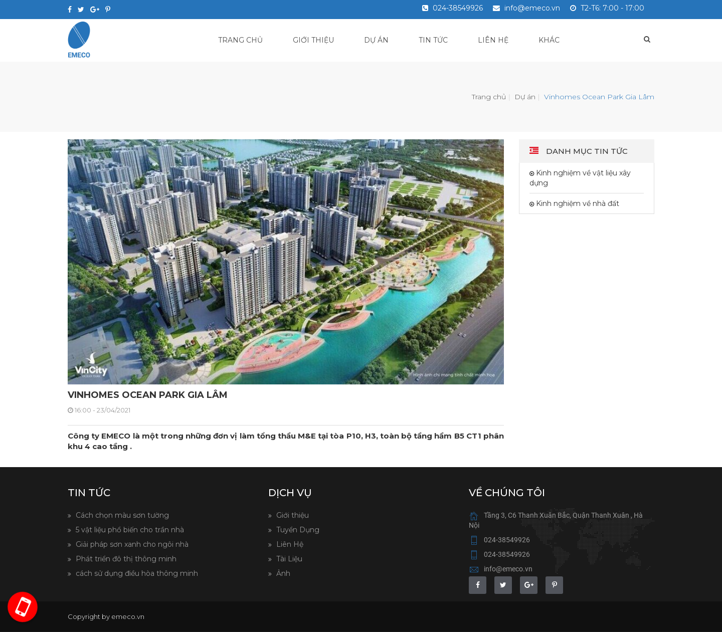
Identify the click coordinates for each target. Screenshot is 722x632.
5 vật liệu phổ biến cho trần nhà (129, 529)
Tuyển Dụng (296, 529)
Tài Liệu (288, 558)
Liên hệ (493, 40)
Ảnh (282, 573)
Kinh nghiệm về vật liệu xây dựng (580, 177)
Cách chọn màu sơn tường (121, 515)
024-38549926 (452, 8)
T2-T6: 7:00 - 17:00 (607, 8)
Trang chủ (240, 40)
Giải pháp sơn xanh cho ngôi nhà (131, 544)
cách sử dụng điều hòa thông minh (136, 573)
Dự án (376, 40)
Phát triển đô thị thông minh (125, 558)
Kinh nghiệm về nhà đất (576, 203)
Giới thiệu (313, 40)
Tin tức (433, 40)
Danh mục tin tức (586, 151)
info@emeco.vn (526, 8)
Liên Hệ (288, 544)
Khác (549, 40)
